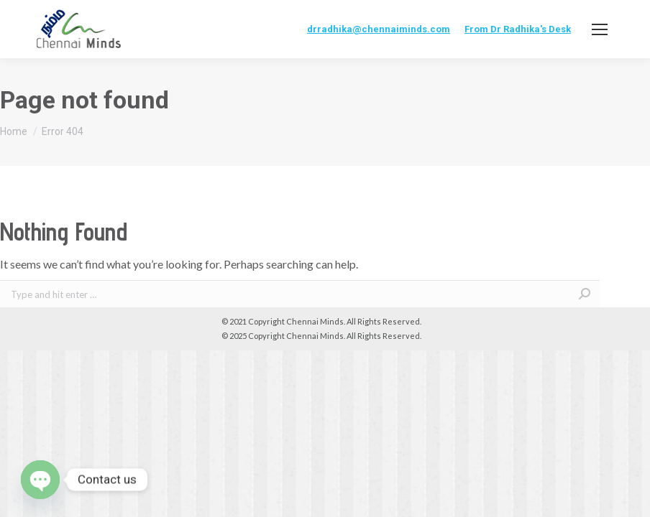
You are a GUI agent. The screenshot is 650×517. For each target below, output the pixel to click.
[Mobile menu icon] (599, 29)
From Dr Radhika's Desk (517, 29)
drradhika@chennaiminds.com (378, 29)
